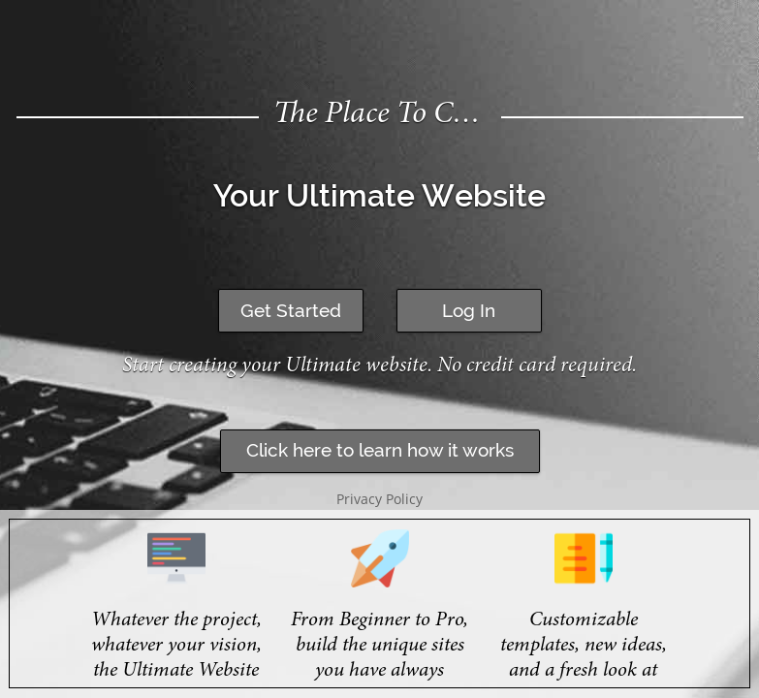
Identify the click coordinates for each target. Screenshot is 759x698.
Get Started (290, 310)
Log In (468, 310)
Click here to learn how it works (380, 449)
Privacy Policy (379, 499)
